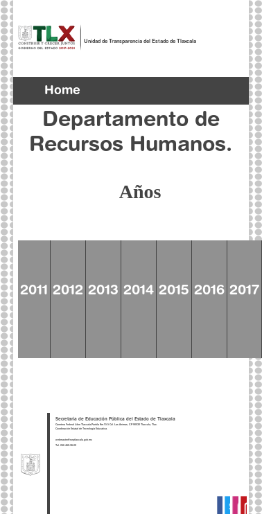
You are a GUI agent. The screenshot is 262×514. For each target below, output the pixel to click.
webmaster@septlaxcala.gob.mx (73, 440)
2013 (103, 291)
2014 (138, 291)
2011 (34, 291)
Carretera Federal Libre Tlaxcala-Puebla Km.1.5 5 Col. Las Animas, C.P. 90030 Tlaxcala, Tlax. (106, 425)
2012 (68, 291)
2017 (244, 291)
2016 (209, 291)
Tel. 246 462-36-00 (65, 446)
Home (62, 91)
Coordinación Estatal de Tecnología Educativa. (81, 429)
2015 (174, 291)
